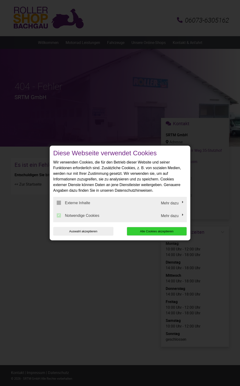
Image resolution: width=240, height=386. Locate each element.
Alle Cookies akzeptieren (156, 231)
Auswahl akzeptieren (83, 231)
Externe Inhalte (73, 203)
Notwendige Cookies (78, 215)
